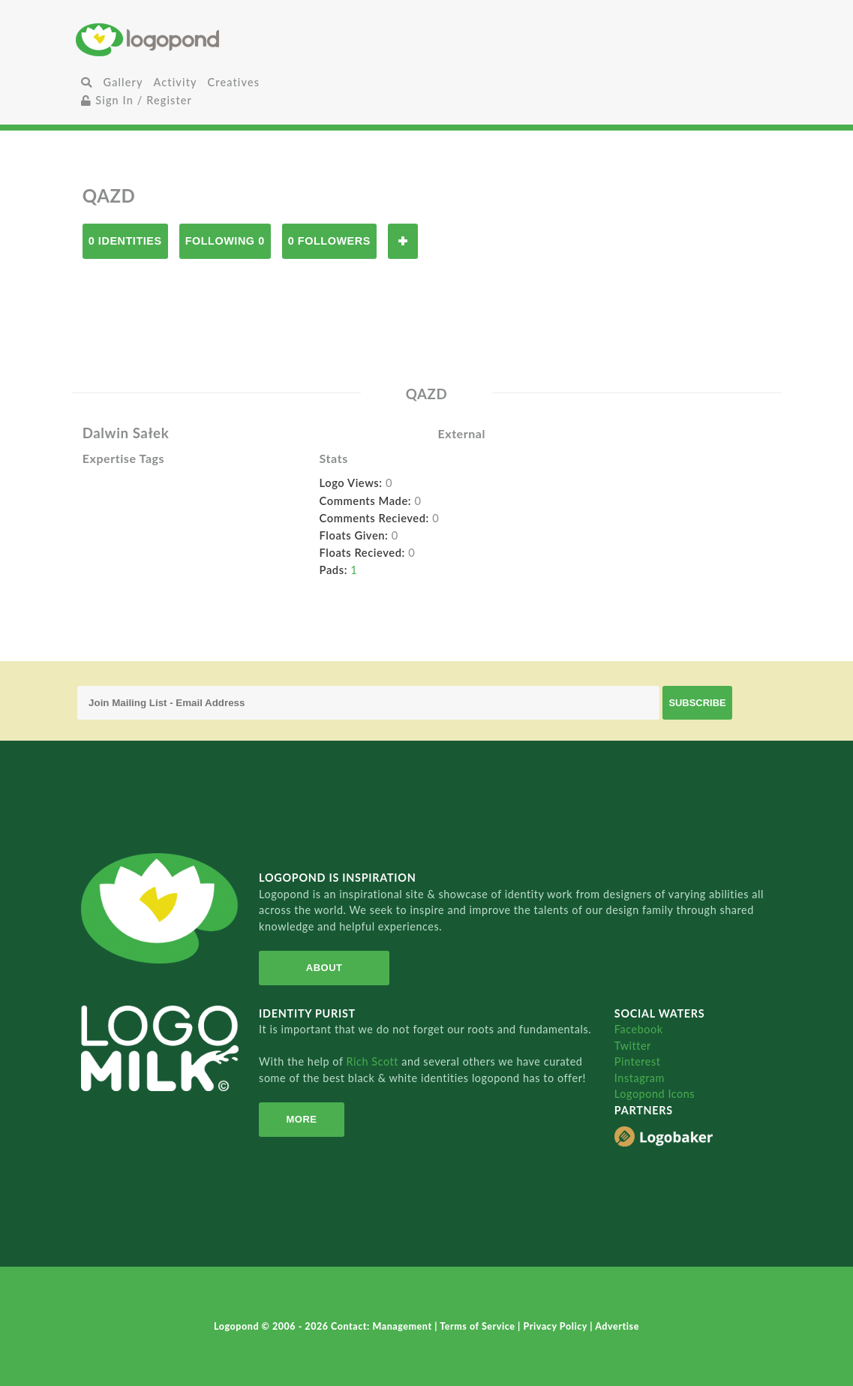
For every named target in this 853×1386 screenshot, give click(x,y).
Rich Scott (374, 1061)
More (300, 1119)
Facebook (638, 1029)
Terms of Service (479, 1326)
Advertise (617, 1326)
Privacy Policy (556, 1326)
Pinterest (637, 1061)
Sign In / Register (136, 100)
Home (192, 39)
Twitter (632, 1045)
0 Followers (329, 241)
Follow (403, 241)
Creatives (234, 82)
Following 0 (225, 241)
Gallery (123, 82)
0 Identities (125, 241)
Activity (175, 82)
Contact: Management (382, 1326)
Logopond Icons (654, 1093)
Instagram (639, 1078)
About (323, 967)
